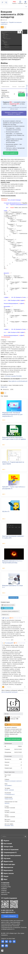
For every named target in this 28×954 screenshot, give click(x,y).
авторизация (13, 692)
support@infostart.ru (8, 912)
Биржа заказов (9, 873)
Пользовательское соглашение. (10, 927)
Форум (6, 876)
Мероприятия (8, 867)
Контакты (4, 894)
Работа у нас (5, 892)
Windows (7, 803)
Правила (4, 888)
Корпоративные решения (12, 855)
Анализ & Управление (11, 849)
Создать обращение (10, 916)
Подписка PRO (6, 887)
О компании (5, 883)
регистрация (5, 692)
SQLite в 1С (5, 511)
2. (2, 643)
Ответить (8, 639)
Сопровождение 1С (10, 852)
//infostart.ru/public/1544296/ (13, 376)
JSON (11, 389)
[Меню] (2, 2)
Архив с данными (9, 790)
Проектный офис (9, 864)
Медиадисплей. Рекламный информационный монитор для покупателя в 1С (12, 414)
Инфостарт (4, 387)
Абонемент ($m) (9, 825)
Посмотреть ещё (13, 597)
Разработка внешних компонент (13, 781)
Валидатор (6, 389)
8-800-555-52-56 (7, 910)
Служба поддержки (10, 898)
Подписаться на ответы (8, 605)
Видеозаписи (8, 870)
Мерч (5, 879)
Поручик (6, 618)
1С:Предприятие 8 (9, 794)
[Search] (14, 836)
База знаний (8, 843)
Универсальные (9, 798)
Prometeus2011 (9, 643)
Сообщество (5, 885)
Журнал (6, 840)
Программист (8, 785)
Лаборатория (8, 846)
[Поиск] (6, 2)
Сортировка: (10, 611)
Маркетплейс (8, 861)
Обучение (7, 858)
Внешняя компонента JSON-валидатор (12, 14)
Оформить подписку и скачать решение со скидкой (14, 113)
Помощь (4, 890)
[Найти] (25, 836)
